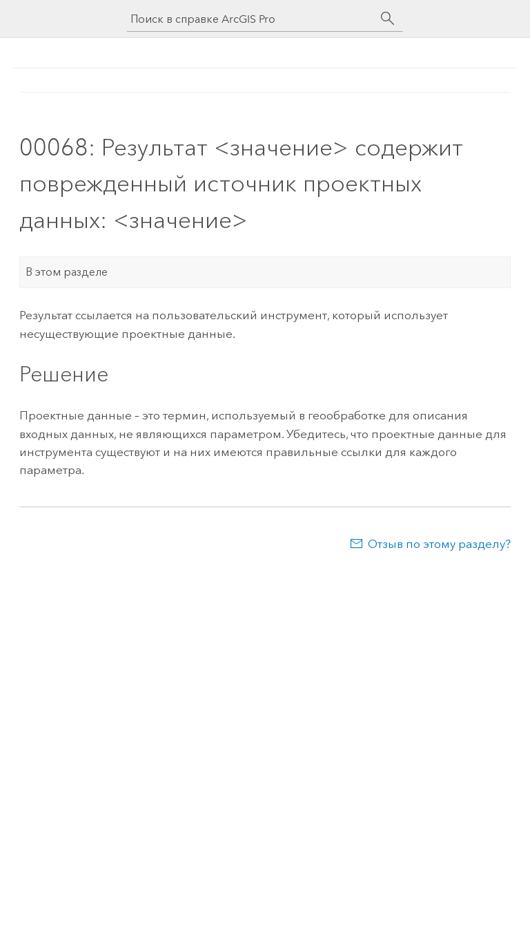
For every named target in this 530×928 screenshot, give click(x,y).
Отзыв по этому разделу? (439, 544)
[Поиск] (388, 19)
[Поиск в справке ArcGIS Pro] (251, 19)
